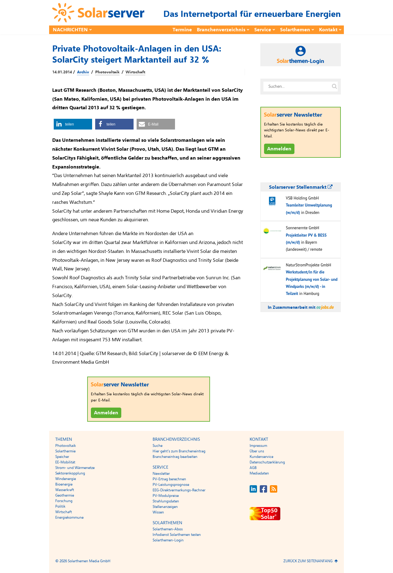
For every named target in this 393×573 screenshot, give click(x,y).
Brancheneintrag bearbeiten (175, 456)
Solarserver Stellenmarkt (301, 187)
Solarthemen (295, 29)
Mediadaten (259, 473)
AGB (253, 467)
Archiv (83, 72)
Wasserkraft (64, 489)
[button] (73, 124)
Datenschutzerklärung (267, 462)
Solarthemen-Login (168, 540)
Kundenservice (261, 456)
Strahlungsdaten (166, 501)
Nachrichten (70, 29)
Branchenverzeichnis (221, 29)
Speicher (62, 456)
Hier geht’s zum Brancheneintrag (179, 451)
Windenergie (65, 478)
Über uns (257, 451)
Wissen (158, 512)
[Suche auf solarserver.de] (334, 86)
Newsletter (161, 473)
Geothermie (64, 495)
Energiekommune (69, 517)
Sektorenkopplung (70, 473)
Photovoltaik (107, 72)
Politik (60, 506)
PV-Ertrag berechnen (169, 479)
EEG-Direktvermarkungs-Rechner (179, 490)
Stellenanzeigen (165, 506)
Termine (182, 29)
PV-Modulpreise (166, 495)
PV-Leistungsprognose (171, 484)
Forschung (63, 500)
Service (262, 29)
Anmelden (106, 412)
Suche (157, 445)
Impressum (258, 445)
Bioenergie (63, 484)
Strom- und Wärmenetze (75, 467)
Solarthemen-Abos (168, 529)
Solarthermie (65, 451)
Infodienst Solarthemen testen (177, 534)
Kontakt (328, 29)
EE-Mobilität (65, 462)
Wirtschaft (135, 72)
